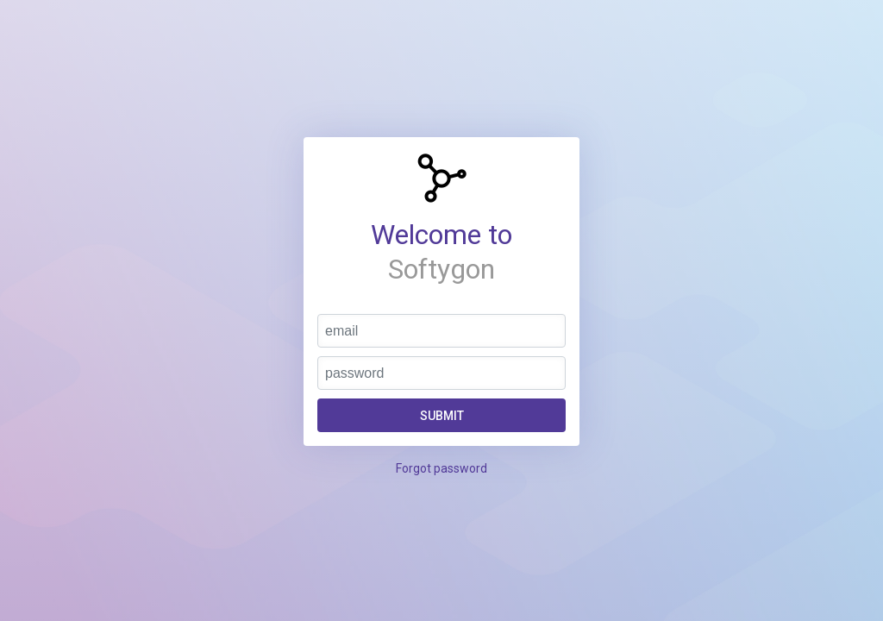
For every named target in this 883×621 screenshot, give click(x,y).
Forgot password (441, 468)
